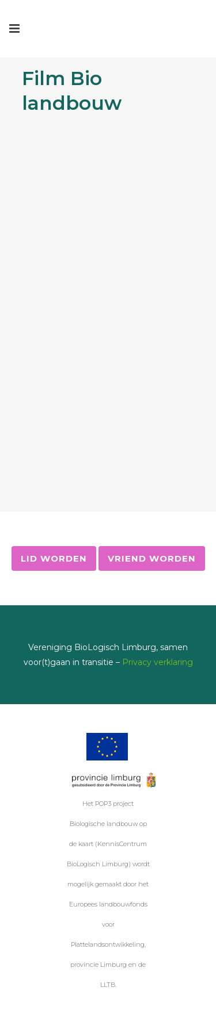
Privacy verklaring (157, 662)
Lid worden (54, 558)
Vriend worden (152, 558)
